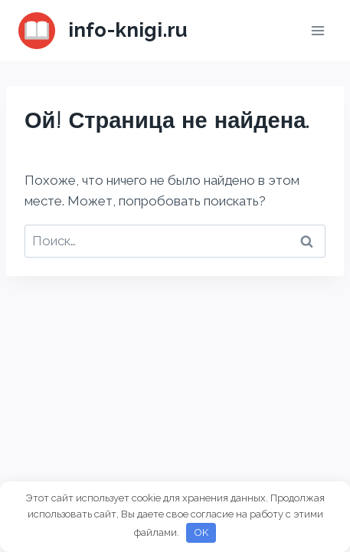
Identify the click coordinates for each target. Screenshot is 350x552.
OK (201, 532)
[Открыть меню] (317, 30)
